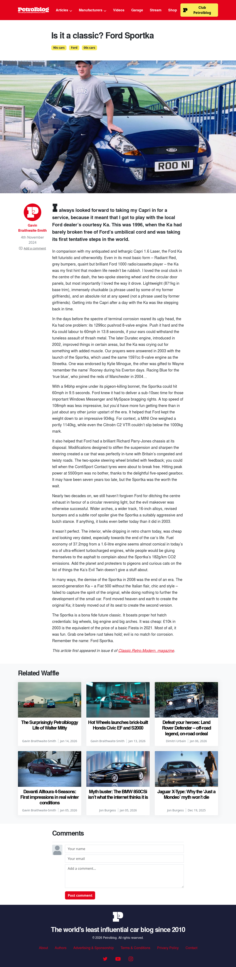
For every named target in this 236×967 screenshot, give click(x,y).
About (43, 947)
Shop (172, 9)
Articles (64, 9)
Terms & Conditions (135, 947)
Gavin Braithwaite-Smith (32, 228)
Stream (155, 9)
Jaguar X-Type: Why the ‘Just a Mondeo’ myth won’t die (186, 794)
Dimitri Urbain (176, 741)
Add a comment (32, 248)
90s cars (59, 48)
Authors (60, 947)
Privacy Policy (168, 947)
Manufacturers (92, 9)
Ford (74, 48)
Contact (191, 947)
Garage (137, 9)
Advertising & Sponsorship (93, 947)
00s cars (89, 48)
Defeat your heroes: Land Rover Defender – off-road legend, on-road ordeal (186, 728)
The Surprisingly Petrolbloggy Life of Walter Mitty (49, 725)
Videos (118, 9)
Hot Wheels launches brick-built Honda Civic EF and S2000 (118, 725)
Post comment (80, 895)
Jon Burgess (107, 810)
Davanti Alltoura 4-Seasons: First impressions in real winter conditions (49, 797)
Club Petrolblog (197, 10)
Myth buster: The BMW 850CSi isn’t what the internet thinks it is (118, 794)
